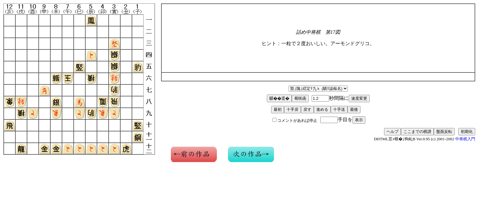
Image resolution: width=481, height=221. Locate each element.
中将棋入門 (465, 139)
